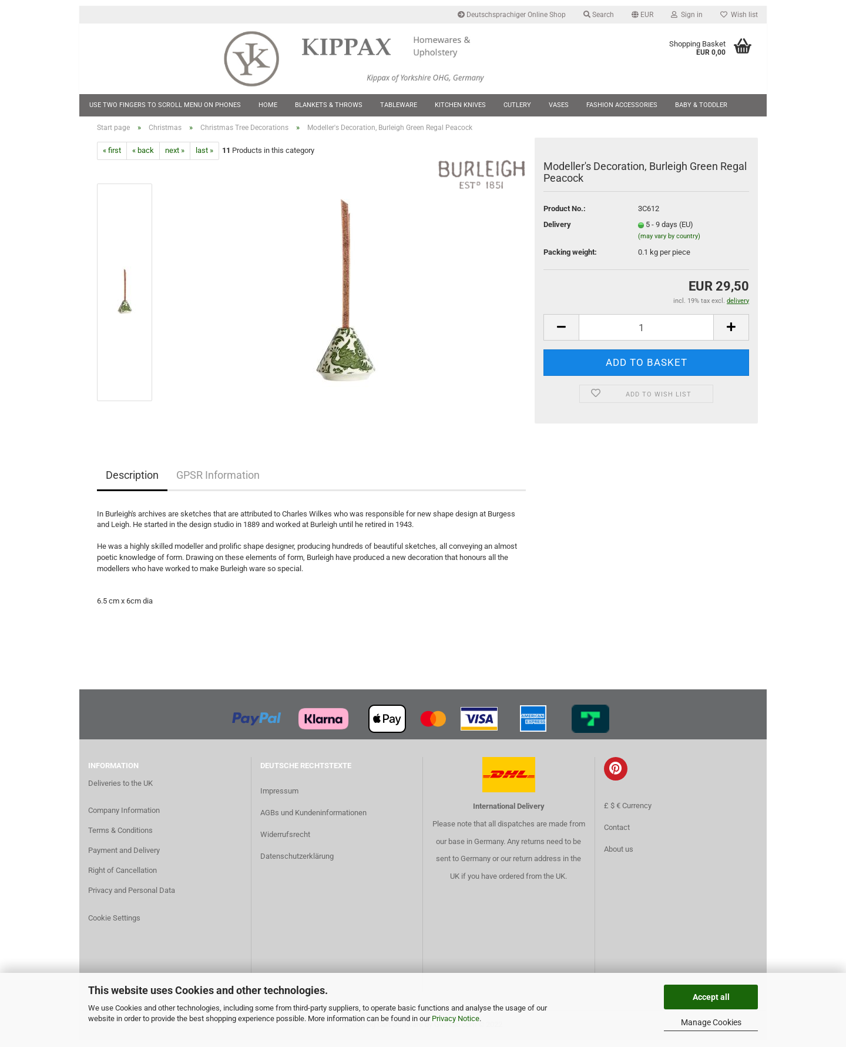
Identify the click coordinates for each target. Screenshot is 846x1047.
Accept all (711, 997)
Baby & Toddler (701, 105)
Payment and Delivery (124, 857)
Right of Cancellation (122, 877)
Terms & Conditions (120, 837)
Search (598, 15)
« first (112, 158)
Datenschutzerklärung (297, 863)
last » (204, 158)
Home (267, 105)
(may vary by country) (669, 243)
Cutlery (517, 105)
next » (174, 158)
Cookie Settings (114, 925)
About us (618, 856)
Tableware (398, 105)
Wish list (739, 15)
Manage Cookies (711, 1022)
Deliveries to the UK (120, 790)
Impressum (279, 797)
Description (132, 482)
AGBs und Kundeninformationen (313, 819)
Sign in (687, 15)
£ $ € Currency (628, 812)
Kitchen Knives (460, 105)
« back (143, 158)
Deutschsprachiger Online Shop (512, 15)
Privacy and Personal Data (131, 897)
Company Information (124, 817)
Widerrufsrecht (285, 841)
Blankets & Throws (328, 105)
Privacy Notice (455, 1018)
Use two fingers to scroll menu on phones (165, 105)
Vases (559, 105)
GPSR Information (218, 482)
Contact (617, 835)
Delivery (557, 232)
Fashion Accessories (621, 105)
